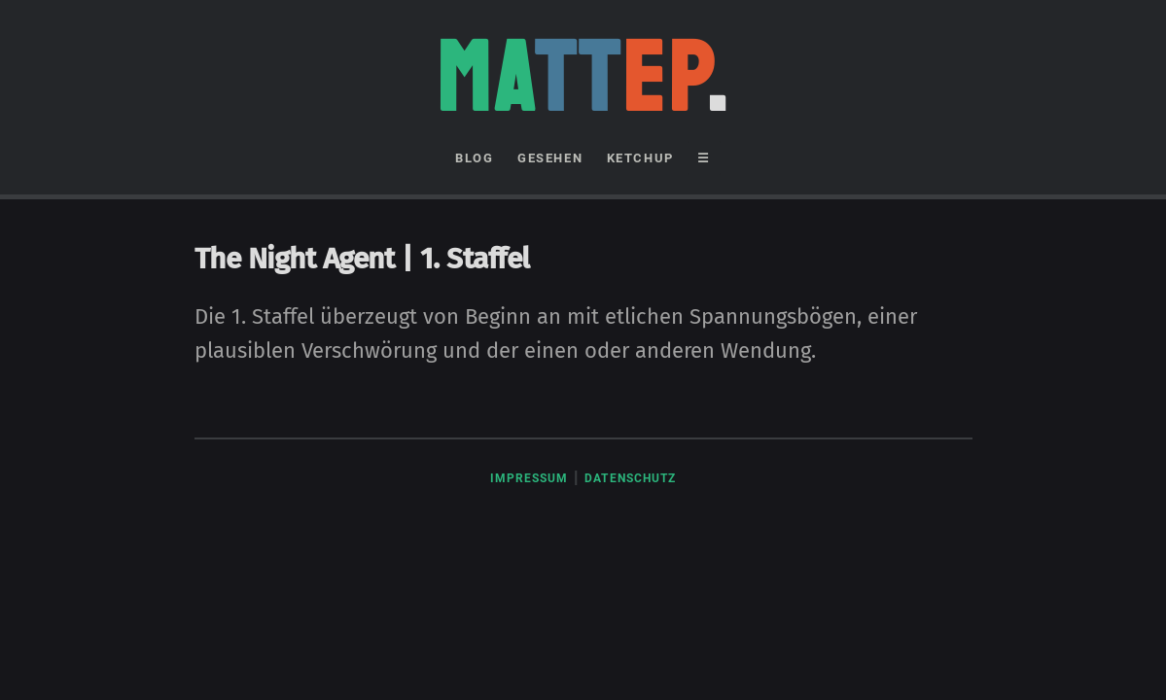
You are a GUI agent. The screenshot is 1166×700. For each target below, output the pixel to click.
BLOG (474, 158)
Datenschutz (630, 478)
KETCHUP (640, 158)
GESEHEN (550, 158)
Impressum (529, 478)
